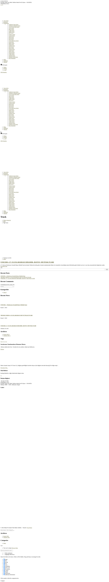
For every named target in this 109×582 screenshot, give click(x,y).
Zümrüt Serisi (12, 55)
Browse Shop (15, 548)
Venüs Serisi (11, 53)
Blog (4, 221)
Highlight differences (9, 554)
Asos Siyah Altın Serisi (14, 27)
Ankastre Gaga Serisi (13, 24)
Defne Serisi (11, 32)
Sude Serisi (11, 50)
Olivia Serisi (11, 52)
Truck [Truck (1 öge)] (6, 341)
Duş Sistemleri (12, 58)
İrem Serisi (11, 38)
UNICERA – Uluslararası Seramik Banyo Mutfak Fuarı (13, 276)
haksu (4, 259)
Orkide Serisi (12, 45)
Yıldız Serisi (11, 54)
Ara (1, 267)
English (5, 68)
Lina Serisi (11, 42)
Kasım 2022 (6, 334)
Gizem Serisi (12, 35)
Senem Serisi (12, 49)
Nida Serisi (11, 44)
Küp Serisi (11, 39)
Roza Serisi (11, 48)
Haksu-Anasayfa (7, 220)
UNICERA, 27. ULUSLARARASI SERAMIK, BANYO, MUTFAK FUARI (27, 262)
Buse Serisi (11, 29)
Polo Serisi (11, 47)
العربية (4, 70)
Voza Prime (29, 527)
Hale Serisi (11, 37)
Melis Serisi (11, 43)
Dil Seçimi (4, 65)
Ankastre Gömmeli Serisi (14, 25)
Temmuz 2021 (7, 335)
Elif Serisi (11, 33)
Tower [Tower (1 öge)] (4, 341)
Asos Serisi (11, 28)
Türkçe (4, 67)
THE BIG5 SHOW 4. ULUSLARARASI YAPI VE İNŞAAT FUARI (16, 277)
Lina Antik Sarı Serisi (14, 40)
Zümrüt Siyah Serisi (13, 57)
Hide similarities (8, 553)
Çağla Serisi (11, 30)
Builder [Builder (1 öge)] (2, 341)
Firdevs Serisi (12, 34)
